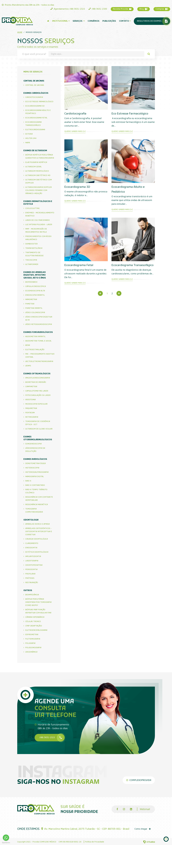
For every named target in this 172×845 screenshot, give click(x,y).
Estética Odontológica (36, 552)
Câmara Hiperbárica (34, 617)
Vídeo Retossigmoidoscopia (38, 324)
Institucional (61, 21)
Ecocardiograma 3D (35, 106)
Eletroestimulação (34, 350)
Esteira (29, 134)
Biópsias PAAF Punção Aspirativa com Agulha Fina (38, 611)
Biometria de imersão (35, 382)
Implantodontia (33, 556)
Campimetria (31, 386)
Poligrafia (30, 643)
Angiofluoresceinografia (37, 378)
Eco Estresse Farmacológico (39, 102)
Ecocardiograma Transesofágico (33, 124)
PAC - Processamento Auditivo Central (39, 355)
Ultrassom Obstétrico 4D (37, 175)
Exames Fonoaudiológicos (38, 332)
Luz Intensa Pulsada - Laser (38, 224)
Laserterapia (31, 561)
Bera (27, 345)
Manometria (31, 299)
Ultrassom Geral (33, 167)
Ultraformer (31, 264)
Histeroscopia (32, 468)
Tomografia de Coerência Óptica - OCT (37, 423)
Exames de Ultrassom (35, 150)
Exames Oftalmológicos (36, 374)
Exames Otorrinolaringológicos (37, 438)
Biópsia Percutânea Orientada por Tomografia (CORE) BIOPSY (38, 602)
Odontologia (30, 520)
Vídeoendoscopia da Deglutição (35, 450)
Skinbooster (31, 244)
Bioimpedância (32, 595)
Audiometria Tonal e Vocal (38, 341)
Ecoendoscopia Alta (35, 291)
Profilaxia (30, 574)
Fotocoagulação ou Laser (37, 395)
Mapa (27, 143)
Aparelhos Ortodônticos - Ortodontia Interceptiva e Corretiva (38, 531)
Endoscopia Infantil (35, 295)
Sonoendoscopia (33, 444)
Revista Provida (122, 9)
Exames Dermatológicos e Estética (37, 203)
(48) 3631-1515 (52, 737)
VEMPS (28, 366)
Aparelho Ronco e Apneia (37, 524)
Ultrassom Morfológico (37, 171)
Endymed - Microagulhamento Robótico (39, 214)
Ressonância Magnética (36, 504)
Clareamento (31, 543)
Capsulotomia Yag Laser (36, 391)
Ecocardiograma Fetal (36, 118)
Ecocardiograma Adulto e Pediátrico (38, 112)
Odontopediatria (33, 565)
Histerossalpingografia (36, 472)
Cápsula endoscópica (35, 286)
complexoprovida (138, 779)
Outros (27, 590)
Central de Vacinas (33, 81)
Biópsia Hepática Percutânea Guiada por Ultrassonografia (39, 156)
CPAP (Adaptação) (33, 626)
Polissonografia (33, 648)
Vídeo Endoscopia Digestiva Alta (38, 318)
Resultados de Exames (153, 21)
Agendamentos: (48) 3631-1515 (67, 9)
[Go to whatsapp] (6, 838)
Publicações (109, 21)
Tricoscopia (31, 260)
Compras (162, 9)
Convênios (93, 21)
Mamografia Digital (34, 476)
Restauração (31, 582)
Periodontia (31, 569)
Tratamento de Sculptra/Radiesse (34, 254)
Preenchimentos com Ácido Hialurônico (38, 238)
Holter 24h (30, 138)
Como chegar (144, 828)
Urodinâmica (31, 652)
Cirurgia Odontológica (36, 539)
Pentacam (30, 413)
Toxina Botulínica (33, 248)
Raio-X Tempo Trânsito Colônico (36, 491)
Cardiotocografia (34, 97)
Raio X (28, 481)
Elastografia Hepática (36, 162)
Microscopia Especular (36, 404)
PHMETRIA (29, 304)
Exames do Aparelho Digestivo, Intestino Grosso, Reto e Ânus (34, 275)
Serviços (79, 21)
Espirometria (31, 634)
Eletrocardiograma (35, 130)
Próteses (29, 578)
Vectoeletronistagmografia (39, 361)
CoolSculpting (32, 208)
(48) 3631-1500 (98, 9)
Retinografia (31, 417)
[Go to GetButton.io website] (6, 842)
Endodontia (31, 548)
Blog (143, 9)
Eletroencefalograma (36, 630)
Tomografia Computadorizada (34, 510)
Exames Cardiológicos (35, 93)
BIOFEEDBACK (31, 282)
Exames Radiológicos (35, 459)
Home (19, 32)
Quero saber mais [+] (75, 131)
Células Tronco (33, 621)
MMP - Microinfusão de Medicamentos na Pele (36, 230)
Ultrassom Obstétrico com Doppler (38, 181)
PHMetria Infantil (33, 308)
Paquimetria (31, 408)
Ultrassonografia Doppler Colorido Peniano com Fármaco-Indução (38, 190)
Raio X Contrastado (35, 485)
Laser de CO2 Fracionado (37, 220)
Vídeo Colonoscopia (35, 312)
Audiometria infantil (35, 336)
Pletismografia (32, 639)
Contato (125, 21)
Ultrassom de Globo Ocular (38, 429)
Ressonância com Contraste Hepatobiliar (39, 498)
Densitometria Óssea (35, 463)
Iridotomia (30, 400)
